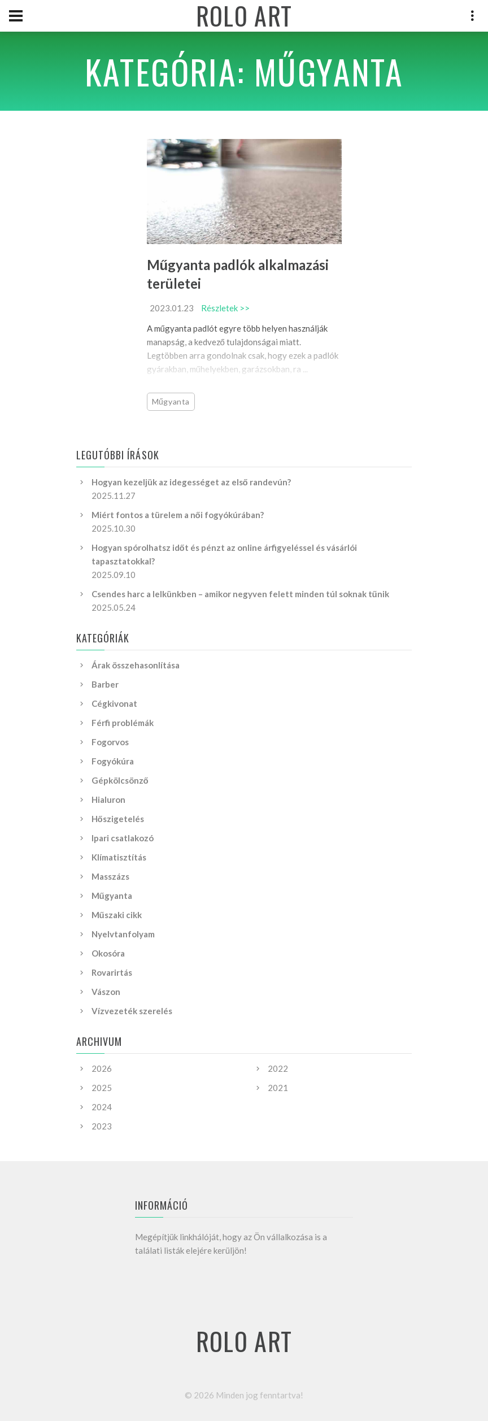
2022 (278, 1068)
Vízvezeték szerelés (131, 1011)
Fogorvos (110, 742)
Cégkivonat (114, 703)
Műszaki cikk (116, 915)
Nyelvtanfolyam (123, 934)
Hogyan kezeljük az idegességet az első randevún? (191, 482)
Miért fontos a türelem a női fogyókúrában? (177, 515)
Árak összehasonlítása (135, 665)
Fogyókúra (112, 761)
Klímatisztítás (118, 857)
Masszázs (110, 876)
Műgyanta (171, 401)
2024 (101, 1107)
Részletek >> (225, 308)
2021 (278, 1088)
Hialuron (108, 799)
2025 (101, 1088)
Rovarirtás (111, 972)
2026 (101, 1068)
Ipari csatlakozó (122, 838)
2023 (101, 1126)
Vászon (105, 992)
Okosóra (108, 953)
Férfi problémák (122, 723)
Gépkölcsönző (120, 780)
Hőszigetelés (117, 819)
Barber (105, 684)
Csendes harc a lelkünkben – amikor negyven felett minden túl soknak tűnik (240, 594)
